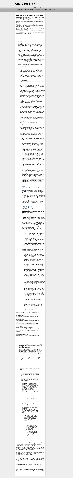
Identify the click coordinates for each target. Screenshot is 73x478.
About (50, 9)
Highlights (35, 7)
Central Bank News (26, 3)
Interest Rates (29, 7)
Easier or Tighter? (42, 7)
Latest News (18, 7)
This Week (23, 7)
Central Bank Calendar (19, 9)
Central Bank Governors (29, 9)
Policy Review (49, 7)
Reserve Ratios (37, 9)
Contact (54, 9)
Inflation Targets (44, 9)
